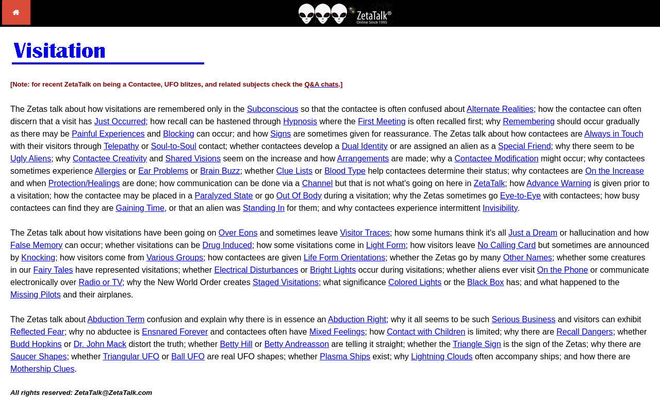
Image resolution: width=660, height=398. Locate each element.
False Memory (36, 245)
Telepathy (121, 146)
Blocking (178, 133)
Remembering (528, 121)
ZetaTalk (489, 183)
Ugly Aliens (30, 158)
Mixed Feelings (337, 331)
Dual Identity (365, 146)
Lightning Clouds (441, 356)
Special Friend (524, 146)
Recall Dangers (584, 331)
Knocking (38, 257)
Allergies (110, 171)
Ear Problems (163, 171)
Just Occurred (120, 121)
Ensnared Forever (175, 331)
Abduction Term (115, 319)
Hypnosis (300, 121)
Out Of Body (299, 195)
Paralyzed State (224, 195)
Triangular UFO (131, 356)
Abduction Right (357, 319)
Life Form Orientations (344, 257)
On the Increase (614, 171)
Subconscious (273, 109)
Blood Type (345, 171)
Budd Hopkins (36, 344)
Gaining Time (140, 208)
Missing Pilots (35, 294)
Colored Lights (414, 282)
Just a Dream (532, 232)
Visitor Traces (365, 232)
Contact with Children (426, 331)
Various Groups (174, 257)
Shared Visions (193, 158)
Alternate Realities (500, 109)
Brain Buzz (220, 171)
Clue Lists (294, 171)
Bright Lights (333, 270)
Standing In (264, 208)
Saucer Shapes (38, 356)
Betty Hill (236, 344)
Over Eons (238, 232)
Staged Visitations (286, 282)
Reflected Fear (37, 331)
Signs (280, 133)
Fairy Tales (53, 270)
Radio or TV (100, 282)
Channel (317, 183)
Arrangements (363, 158)
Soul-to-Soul (173, 146)
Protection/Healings (84, 183)
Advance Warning (558, 183)
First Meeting (381, 121)
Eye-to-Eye (520, 195)
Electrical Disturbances (256, 270)
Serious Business (524, 319)
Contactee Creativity (110, 158)
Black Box (485, 282)
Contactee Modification (497, 158)
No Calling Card (506, 245)
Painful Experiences (108, 133)
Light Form (385, 245)
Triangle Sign (477, 344)
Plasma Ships (345, 356)
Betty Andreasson (297, 344)
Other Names (527, 257)
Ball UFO (188, 356)
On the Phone (562, 270)
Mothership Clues (42, 368)
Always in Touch (613, 133)
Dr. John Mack (100, 344)
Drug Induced (227, 245)
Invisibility (500, 208)
